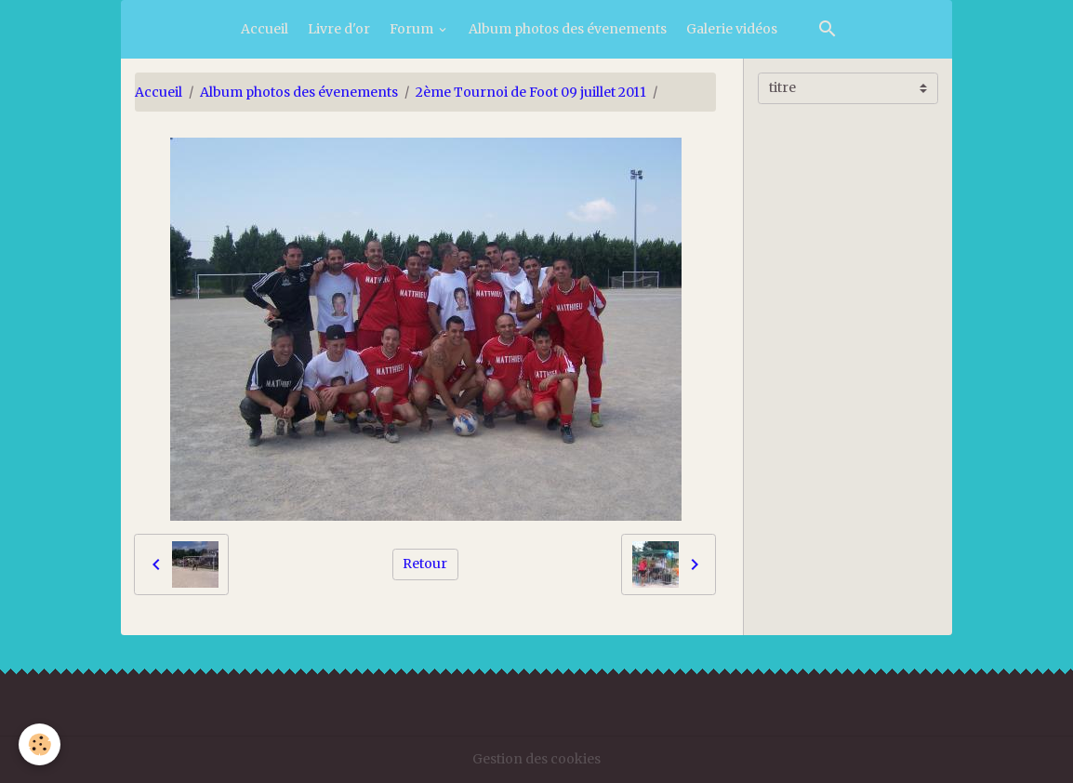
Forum (413, 28)
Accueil (264, 28)
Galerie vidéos (731, 28)
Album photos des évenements (568, 28)
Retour (425, 563)
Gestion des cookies (536, 758)
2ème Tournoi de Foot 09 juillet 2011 (531, 92)
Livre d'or (339, 28)
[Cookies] (39, 744)
